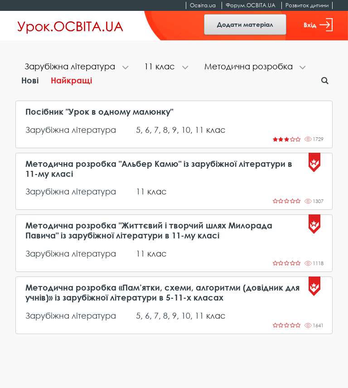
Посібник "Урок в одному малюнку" (99, 111)
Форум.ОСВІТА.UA (251, 5)
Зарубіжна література (70, 130)
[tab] (75, 67)
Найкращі (71, 80)
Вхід (318, 24)
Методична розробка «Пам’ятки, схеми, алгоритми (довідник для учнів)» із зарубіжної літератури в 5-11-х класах (162, 292)
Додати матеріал (245, 24)
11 (199, 130)
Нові (30, 80)
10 (185, 130)
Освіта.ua (203, 5)
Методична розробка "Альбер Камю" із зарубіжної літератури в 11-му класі (158, 169)
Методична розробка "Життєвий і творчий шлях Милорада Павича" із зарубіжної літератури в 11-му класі (148, 230)
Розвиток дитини (307, 5)
